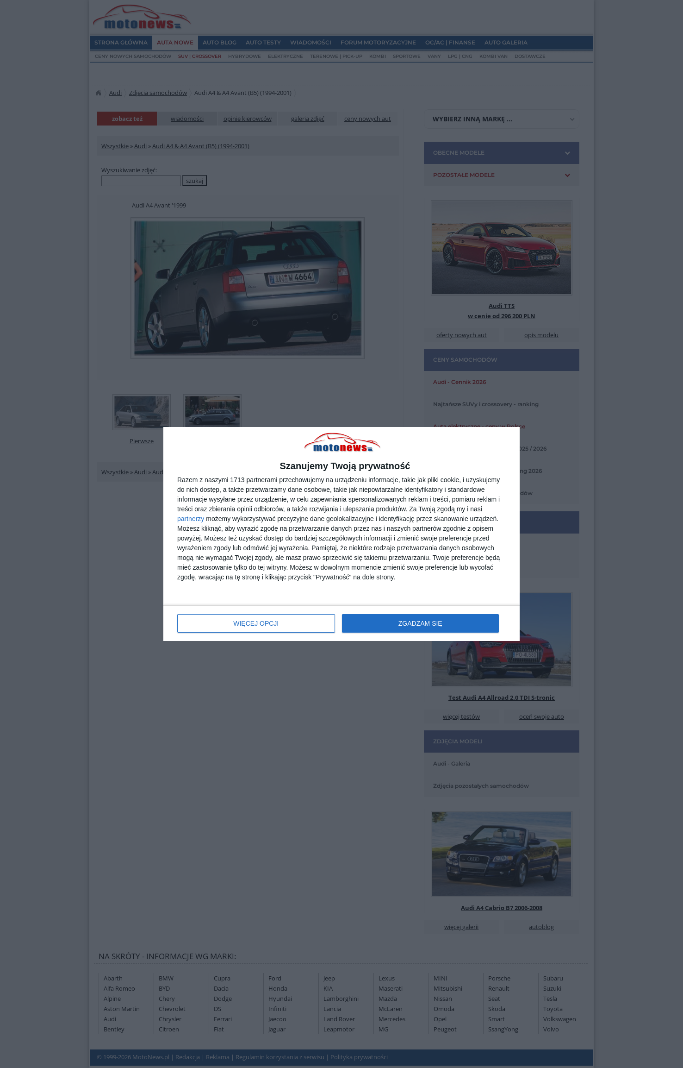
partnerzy (190, 518)
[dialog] (341, 534)
